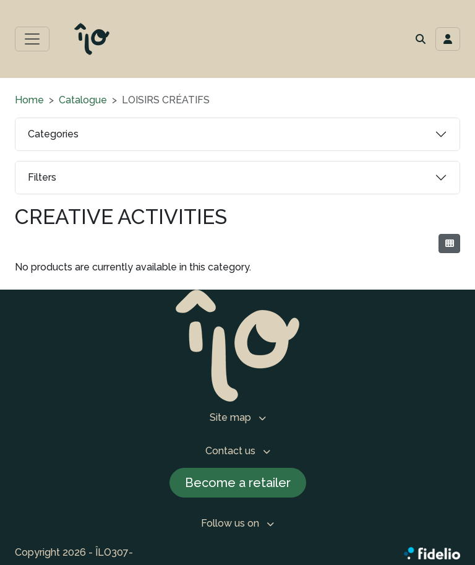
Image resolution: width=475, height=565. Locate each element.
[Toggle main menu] (32, 39)
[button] (420, 39)
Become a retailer (238, 482)
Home (29, 100)
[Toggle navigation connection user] (447, 39)
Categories (53, 134)
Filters (42, 177)
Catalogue (83, 100)
